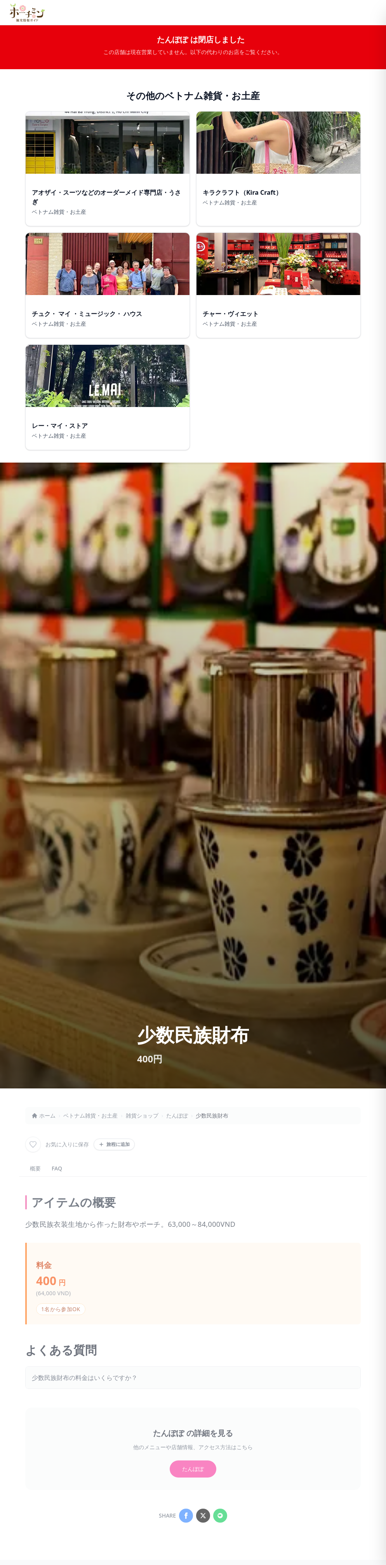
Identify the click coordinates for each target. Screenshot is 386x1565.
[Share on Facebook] (186, 1516)
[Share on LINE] (220, 1516)
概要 (35, 1168)
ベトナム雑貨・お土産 (90, 1115)
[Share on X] (203, 1516)
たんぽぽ (177, 1115)
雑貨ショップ (142, 1115)
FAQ (57, 1168)
